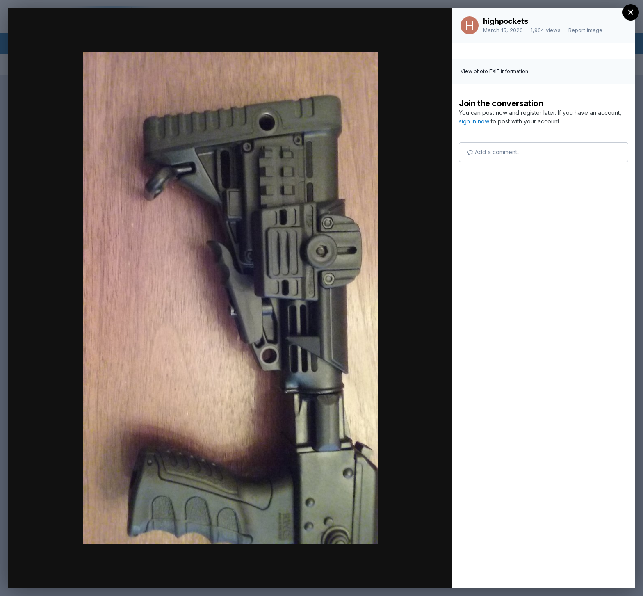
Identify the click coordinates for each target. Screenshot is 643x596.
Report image (585, 30)
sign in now (474, 121)
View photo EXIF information (494, 71)
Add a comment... (494, 151)
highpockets (505, 21)
